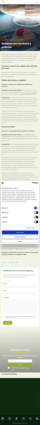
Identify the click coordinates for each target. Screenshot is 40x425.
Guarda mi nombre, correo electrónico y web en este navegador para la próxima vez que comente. (20, 317)
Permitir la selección (20, 236)
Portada (12, 5)
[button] (37, 2)
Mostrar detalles (30, 228)
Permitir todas (20, 232)
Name (5, 283)
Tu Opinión (6, 297)
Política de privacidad (19, 367)
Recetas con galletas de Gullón (12, 40)
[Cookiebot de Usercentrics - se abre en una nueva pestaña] (31, 183)
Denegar (20, 241)
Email (5, 290)
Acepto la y (20, 369)
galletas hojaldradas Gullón (28, 94)
